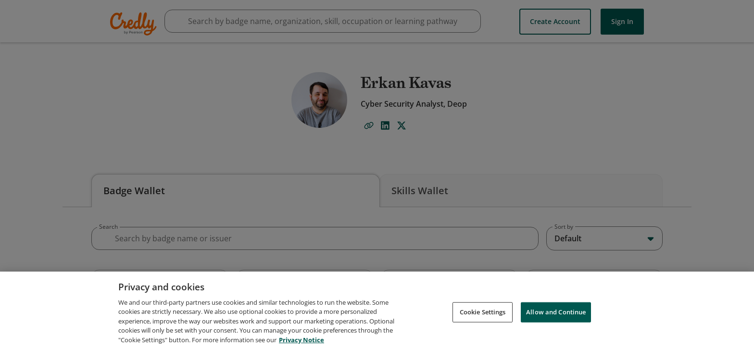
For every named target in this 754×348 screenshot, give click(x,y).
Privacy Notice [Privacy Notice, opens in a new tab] (301, 343)
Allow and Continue (556, 315)
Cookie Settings (483, 315)
